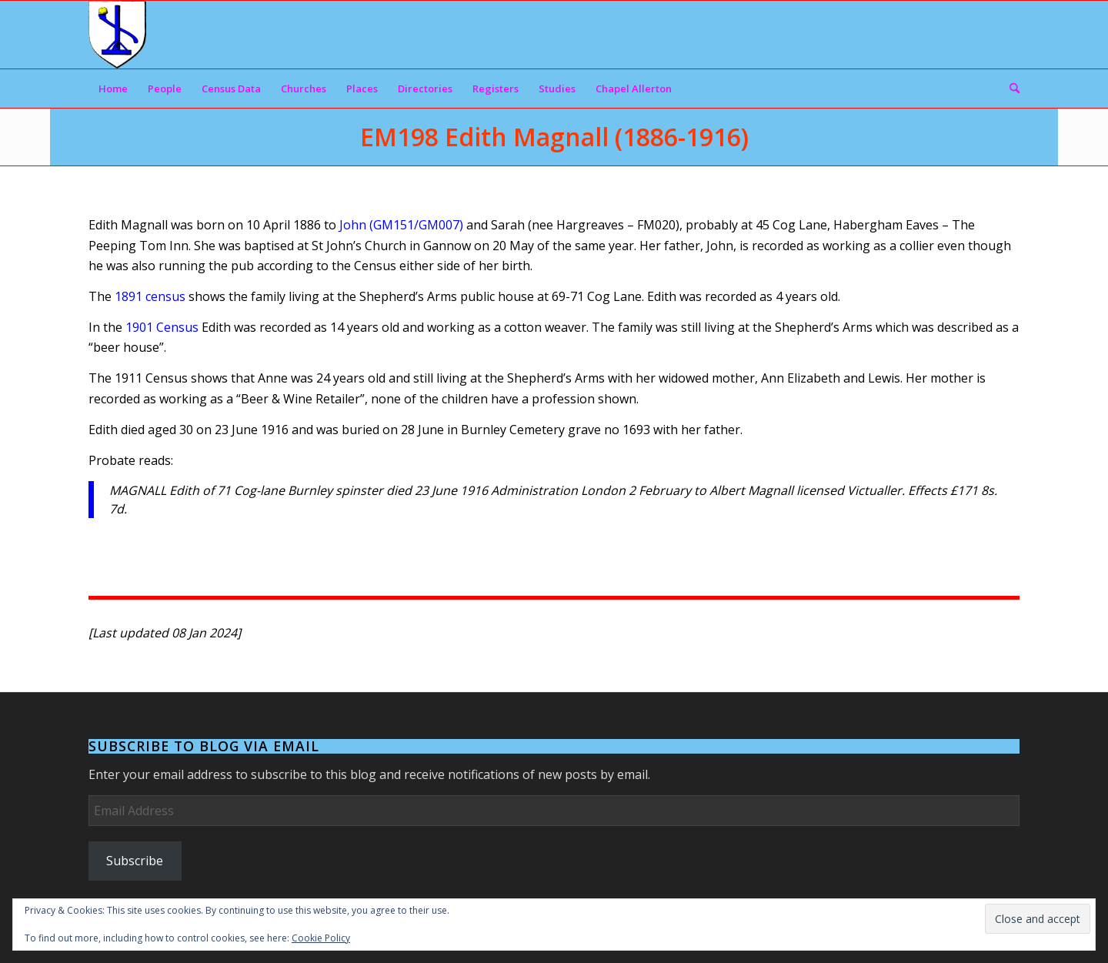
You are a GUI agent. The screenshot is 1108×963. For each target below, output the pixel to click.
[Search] (1010, 88)
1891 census (150, 296)
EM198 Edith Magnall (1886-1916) (554, 136)
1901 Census (162, 327)
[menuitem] (113, 88)
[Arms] (117, 35)
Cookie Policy (321, 938)
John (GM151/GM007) (401, 224)
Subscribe (134, 860)
